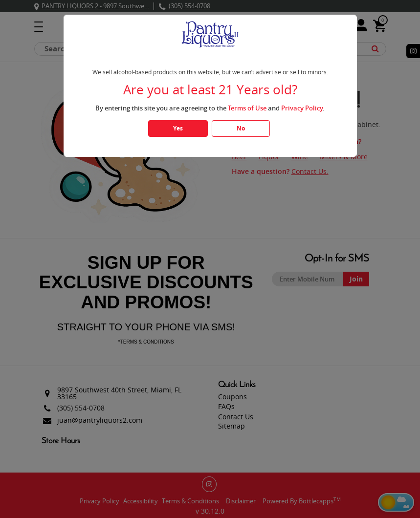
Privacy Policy (302, 108)
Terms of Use (247, 108)
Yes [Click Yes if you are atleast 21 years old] (178, 128)
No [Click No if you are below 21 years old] (241, 128)
